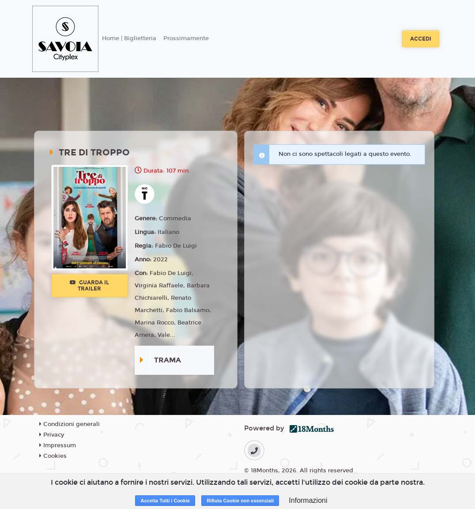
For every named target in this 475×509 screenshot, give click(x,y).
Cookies (53, 456)
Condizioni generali (69, 424)
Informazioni (308, 500)
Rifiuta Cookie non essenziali (240, 500)
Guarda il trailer (89, 285)
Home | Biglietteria (129, 38)
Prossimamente (186, 38)
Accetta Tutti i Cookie (165, 500)
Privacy (51, 434)
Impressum (57, 445)
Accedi (420, 39)
